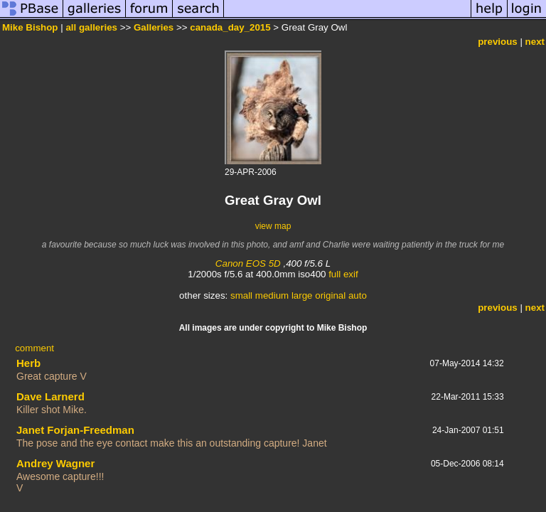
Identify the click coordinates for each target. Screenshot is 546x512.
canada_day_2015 (230, 27)
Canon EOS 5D (248, 263)
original (330, 295)
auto (357, 295)
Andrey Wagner (55, 463)
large (302, 295)
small (241, 295)
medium (272, 295)
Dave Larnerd (50, 396)
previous (498, 41)
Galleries (153, 27)
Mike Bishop (30, 27)
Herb (28, 363)
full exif (343, 274)
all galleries (91, 27)
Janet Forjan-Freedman (75, 430)
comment (34, 348)
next (535, 41)
